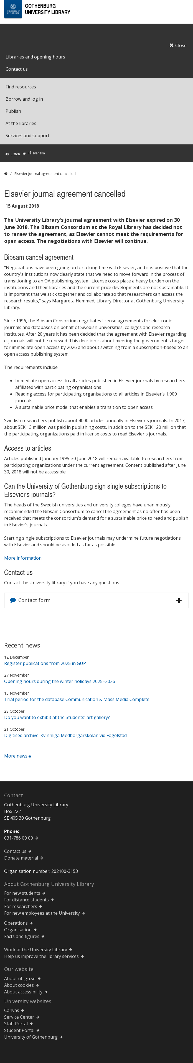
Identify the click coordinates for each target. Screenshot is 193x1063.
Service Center (19, 1017)
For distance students (26, 900)
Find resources (21, 87)
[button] (179, 601)
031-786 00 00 (18, 838)
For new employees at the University (42, 913)
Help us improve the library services (41, 956)
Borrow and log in (24, 99)
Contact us (17, 69)
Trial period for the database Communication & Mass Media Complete (76, 699)
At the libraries (21, 123)
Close (178, 45)
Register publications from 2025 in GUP (45, 663)
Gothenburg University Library (47, 9)
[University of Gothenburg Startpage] (13, 9)
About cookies (19, 985)
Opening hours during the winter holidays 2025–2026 (59, 681)
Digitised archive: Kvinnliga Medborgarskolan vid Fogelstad (65, 735)
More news (15, 756)
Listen (15, 154)
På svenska (36, 153)
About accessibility (23, 992)
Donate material (21, 858)
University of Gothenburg (31, 1037)
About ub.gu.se (19, 978)
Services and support (27, 135)
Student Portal (19, 1030)
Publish (13, 111)
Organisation (18, 930)
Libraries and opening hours (35, 57)
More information (23, 558)
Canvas (11, 1010)
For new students (22, 893)
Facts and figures (21, 936)
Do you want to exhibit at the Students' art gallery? (57, 717)
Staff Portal (16, 1024)
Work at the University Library (35, 950)
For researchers (20, 906)
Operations (16, 923)
